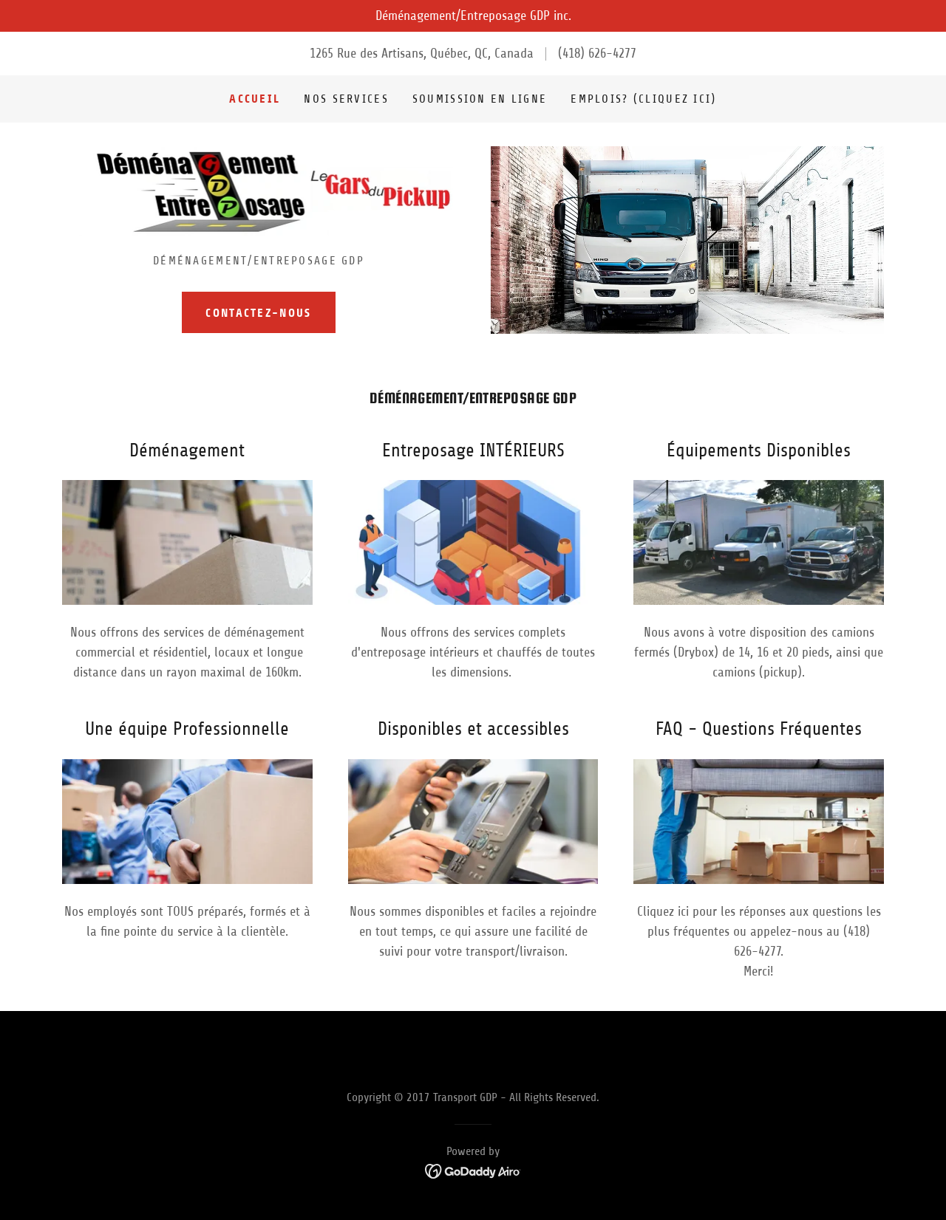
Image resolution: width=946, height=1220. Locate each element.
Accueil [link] (254, 99)
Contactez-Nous (258, 313)
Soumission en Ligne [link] (479, 99)
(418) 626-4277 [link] (597, 53)
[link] (259, 195)
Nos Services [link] (346, 99)
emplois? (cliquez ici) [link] (643, 99)
